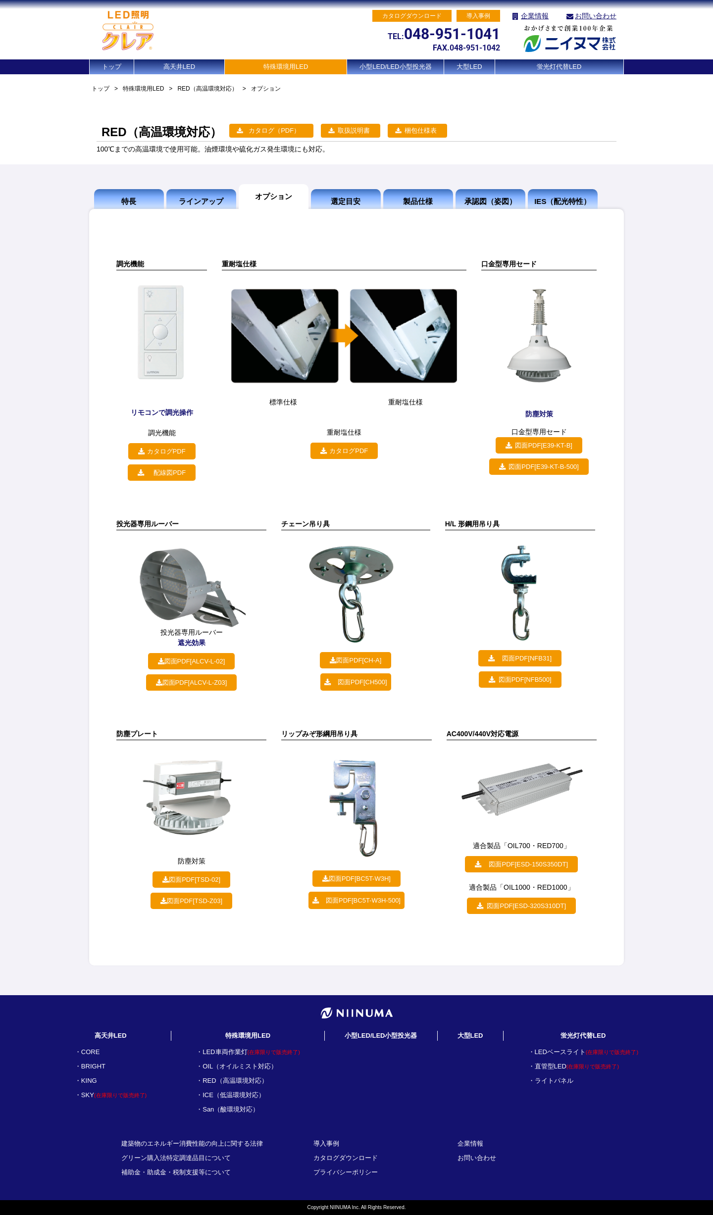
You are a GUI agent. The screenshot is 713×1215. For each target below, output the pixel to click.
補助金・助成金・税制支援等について (176, 1172)
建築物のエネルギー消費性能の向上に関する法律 (192, 1143)
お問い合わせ (595, 16)
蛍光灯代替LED (559, 66)
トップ (111, 66)
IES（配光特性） (562, 201)
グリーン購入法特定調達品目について (176, 1158)
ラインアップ (201, 201)
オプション (273, 196)
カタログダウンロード (345, 1158)
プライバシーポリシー (345, 1172)
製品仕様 (418, 201)
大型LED (469, 66)
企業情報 (535, 16)
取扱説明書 (354, 130)
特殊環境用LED (285, 66)
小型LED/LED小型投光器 (395, 66)
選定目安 (345, 201)
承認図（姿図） (490, 201)
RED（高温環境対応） (207, 88)
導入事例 (326, 1143)
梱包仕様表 (421, 130)
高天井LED (179, 66)
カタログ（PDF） (274, 130)
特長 (128, 201)
